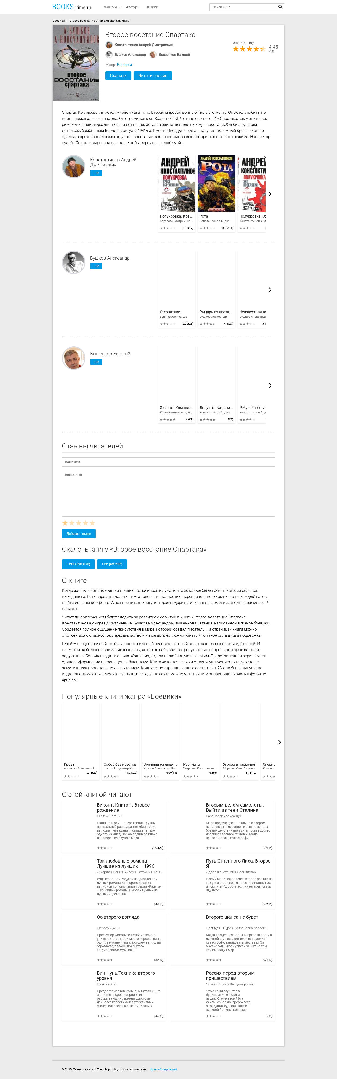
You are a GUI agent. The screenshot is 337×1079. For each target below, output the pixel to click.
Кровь (81, 766)
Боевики (124, 65)
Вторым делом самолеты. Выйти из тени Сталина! (235, 807)
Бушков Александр (130, 55)
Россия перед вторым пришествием (230, 975)
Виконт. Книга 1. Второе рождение (123, 807)
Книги (152, 7)
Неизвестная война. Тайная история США (256, 312)
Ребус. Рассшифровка (256, 408)
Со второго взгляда (118, 917)
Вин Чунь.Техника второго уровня (126, 975)
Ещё (96, 173)
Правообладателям (163, 1069)
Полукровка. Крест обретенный (177, 216)
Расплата (200, 766)
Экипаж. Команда (175, 408)
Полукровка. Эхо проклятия (256, 216)
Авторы (133, 7)
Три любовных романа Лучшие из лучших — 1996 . (127, 863)
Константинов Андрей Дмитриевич (144, 45)
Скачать (118, 75)
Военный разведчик (160, 766)
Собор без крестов (120, 766)
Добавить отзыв (79, 534)
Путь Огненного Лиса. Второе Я (238, 863)
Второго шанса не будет (232, 917)
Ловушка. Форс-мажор (216, 408)
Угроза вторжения (240, 766)
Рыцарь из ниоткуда (216, 312)
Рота (204, 216)
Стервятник (170, 312)
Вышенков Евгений (174, 55)
